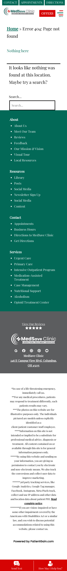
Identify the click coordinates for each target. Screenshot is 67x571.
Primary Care (23, 264)
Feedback (20, 143)
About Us (20, 126)
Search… (15, 97)
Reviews (19, 137)
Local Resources (25, 160)
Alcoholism (21, 296)
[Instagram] (32, 350)
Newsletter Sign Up (27, 195)
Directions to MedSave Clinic (33, 235)
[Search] (32, 105)
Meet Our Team (25, 131)
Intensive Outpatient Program (34, 270)
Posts (17, 183)
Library (19, 177)
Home (12, 28)
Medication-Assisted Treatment (28, 277)
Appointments (24, 224)
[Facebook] (24, 350)
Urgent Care (22, 258)
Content (19, 206)
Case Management (26, 285)
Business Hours (25, 229)
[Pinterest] (39, 350)
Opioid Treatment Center (31, 302)
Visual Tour (22, 154)
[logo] (26, 14)
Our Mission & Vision (28, 149)
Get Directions (24, 241)
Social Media (22, 189)
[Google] (16, 350)
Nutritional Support (27, 291)
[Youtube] (46, 350)
